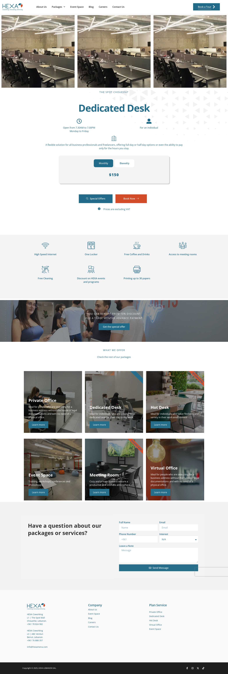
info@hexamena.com (37, 647)
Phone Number (61, 534)
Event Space (77, 6)
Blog (91, 6)
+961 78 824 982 (35, 624)
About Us (41, 6)
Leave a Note (60, 546)
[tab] (103, 164)
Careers (103, 6)
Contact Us (118, 6)
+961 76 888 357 (35, 640)
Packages (58, 7)
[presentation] (147, 571)
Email (96, 522)
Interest (97, 534)
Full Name (58, 522)
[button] (5, 52)
